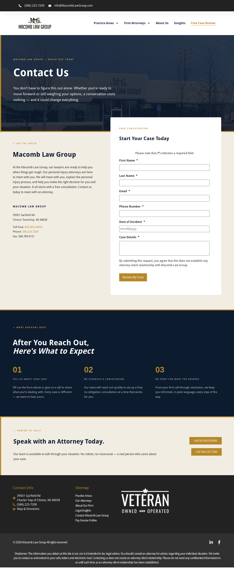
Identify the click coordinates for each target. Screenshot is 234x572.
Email (124, 191)
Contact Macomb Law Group (92, 515)
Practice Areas (106, 23)
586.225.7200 (30, 231)
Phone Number (131, 206)
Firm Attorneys (137, 23)
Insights (180, 23)
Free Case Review (203, 23)
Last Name (128, 176)
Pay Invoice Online (86, 520)
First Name (128, 160)
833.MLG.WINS (34, 227)
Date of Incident (132, 222)
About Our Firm (84, 505)
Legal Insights (83, 510)
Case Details (129, 237)
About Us (162, 23)
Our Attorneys (83, 500)
